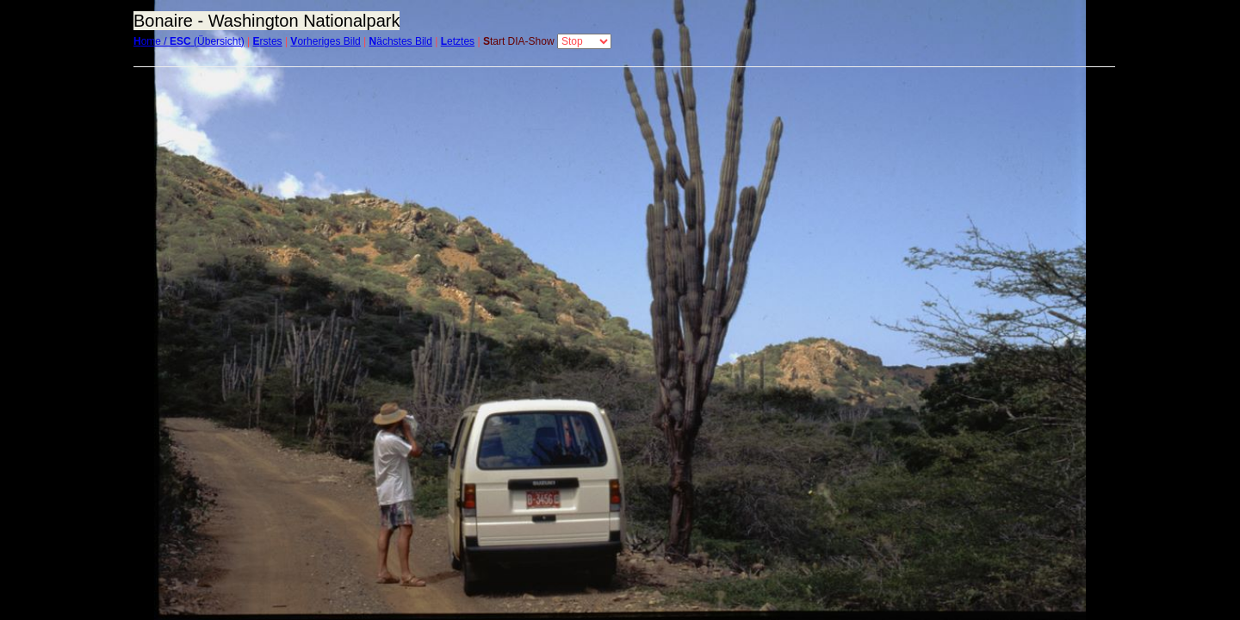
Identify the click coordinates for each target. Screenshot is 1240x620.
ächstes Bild (400, 41)
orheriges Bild (325, 41)
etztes (457, 41)
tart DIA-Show (519, 41)
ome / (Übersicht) (189, 41)
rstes (267, 41)
